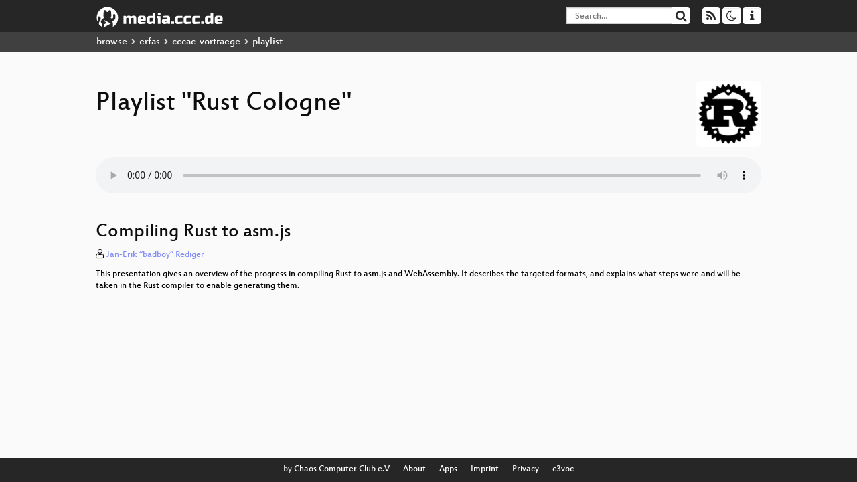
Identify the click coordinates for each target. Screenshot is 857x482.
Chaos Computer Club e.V (342, 469)
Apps (448, 469)
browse (111, 42)
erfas (149, 42)
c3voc (563, 469)
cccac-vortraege (206, 42)
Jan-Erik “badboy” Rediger (155, 255)
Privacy (525, 469)
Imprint (485, 469)
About (414, 469)
